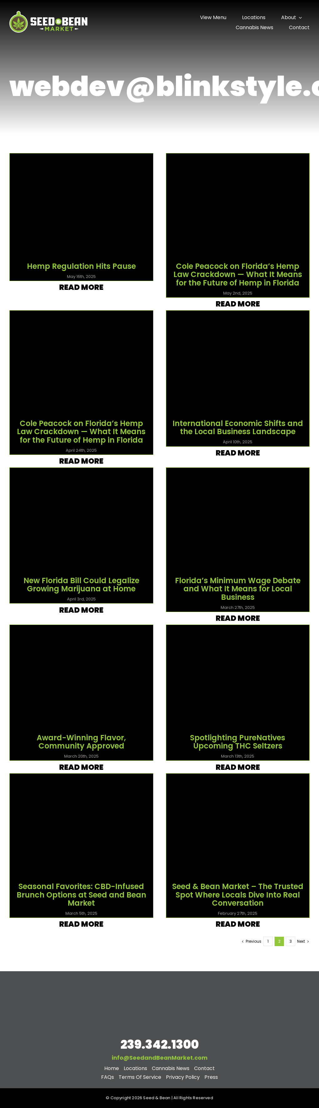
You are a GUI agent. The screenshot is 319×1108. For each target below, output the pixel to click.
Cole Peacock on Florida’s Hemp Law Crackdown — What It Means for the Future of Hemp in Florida (237, 274)
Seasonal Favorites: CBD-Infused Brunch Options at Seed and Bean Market (81, 894)
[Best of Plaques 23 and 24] (81, 630)
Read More (81, 287)
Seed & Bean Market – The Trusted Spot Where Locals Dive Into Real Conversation (237, 894)
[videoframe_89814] (81, 473)
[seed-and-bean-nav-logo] (48, 11)
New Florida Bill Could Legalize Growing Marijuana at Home (81, 584)
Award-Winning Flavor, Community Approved (81, 741)
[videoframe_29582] (237, 316)
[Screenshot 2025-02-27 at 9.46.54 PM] (237, 779)
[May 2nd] (237, 158)
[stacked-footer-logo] (160, 979)
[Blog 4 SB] (81, 779)
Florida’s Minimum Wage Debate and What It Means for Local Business (238, 588)
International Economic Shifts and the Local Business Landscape (237, 427)
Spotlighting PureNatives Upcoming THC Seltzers (237, 741)
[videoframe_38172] (237, 630)
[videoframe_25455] (81, 316)
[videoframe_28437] (237, 473)
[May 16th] (81, 158)
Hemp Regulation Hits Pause (81, 266)
